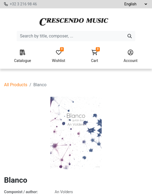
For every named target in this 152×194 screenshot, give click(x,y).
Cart (94, 56)
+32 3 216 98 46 (23, 4)
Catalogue (22, 56)
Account (130, 56)
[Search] (129, 36)
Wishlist (58, 56)
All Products (15, 84)
